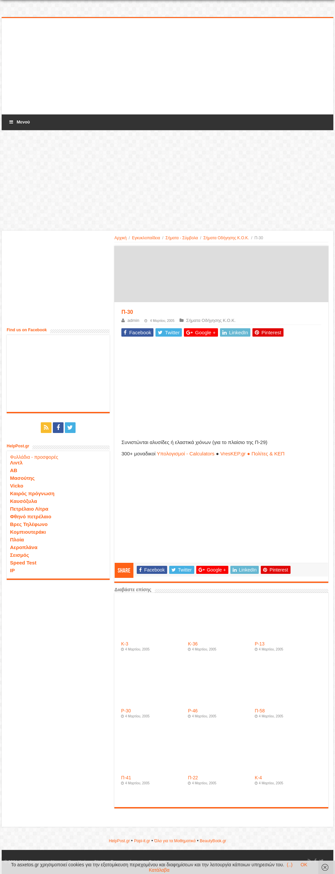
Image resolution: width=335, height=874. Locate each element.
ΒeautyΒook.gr (213, 841)
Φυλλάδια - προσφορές (34, 457)
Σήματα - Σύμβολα (181, 238)
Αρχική (120, 238)
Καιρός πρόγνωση (32, 493)
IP (12, 570)
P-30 (126, 710)
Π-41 (126, 777)
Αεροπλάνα (23, 547)
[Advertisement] (167, 66)
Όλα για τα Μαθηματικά (175, 841)
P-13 (259, 643)
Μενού (19, 121)
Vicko (16, 486)
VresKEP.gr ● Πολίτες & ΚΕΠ (252, 453)
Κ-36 (193, 643)
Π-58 (260, 710)
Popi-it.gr (142, 841)
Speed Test (23, 562)
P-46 (193, 710)
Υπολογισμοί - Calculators (186, 453)
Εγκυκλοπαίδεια (146, 238)
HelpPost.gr (119, 841)
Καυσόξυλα (23, 501)
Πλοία (17, 539)
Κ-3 (124, 643)
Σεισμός (19, 555)
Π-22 (193, 777)
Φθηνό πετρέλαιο (30, 516)
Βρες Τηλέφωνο (28, 524)
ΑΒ (13, 470)
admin (133, 320)
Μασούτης (22, 478)
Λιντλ (16, 462)
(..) (290, 864)
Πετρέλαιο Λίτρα (29, 509)
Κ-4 (258, 777)
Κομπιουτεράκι (28, 532)
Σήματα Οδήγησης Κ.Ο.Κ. (226, 238)
